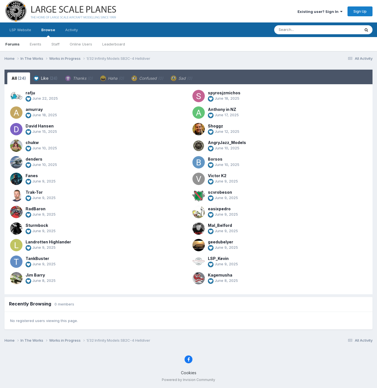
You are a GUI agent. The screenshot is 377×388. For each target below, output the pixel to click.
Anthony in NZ (222, 109)
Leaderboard (113, 44)
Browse (48, 32)
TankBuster (37, 258)
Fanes (32, 175)
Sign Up (360, 11)
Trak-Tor (34, 192)
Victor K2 (217, 175)
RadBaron (36, 208)
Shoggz (215, 126)
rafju (30, 92)
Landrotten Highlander (48, 241)
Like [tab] (45, 78)
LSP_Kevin (218, 258)
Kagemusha (220, 275)
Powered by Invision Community (188, 380)
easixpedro (219, 208)
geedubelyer (220, 241)
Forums (12, 44)
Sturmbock (37, 225)
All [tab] (19, 78)
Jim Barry (35, 275)
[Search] (302, 29)
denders (34, 159)
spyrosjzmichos (224, 92)
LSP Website (20, 30)
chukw (32, 142)
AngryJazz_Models (227, 142)
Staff (55, 44)
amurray (34, 109)
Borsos (215, 159)
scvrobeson (220, 192)
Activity (71, 30)
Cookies (188, 372)
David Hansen (40, 126)
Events (35, 44)
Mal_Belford (220, 225)
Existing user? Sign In (319, 11)
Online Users (81, 44)
